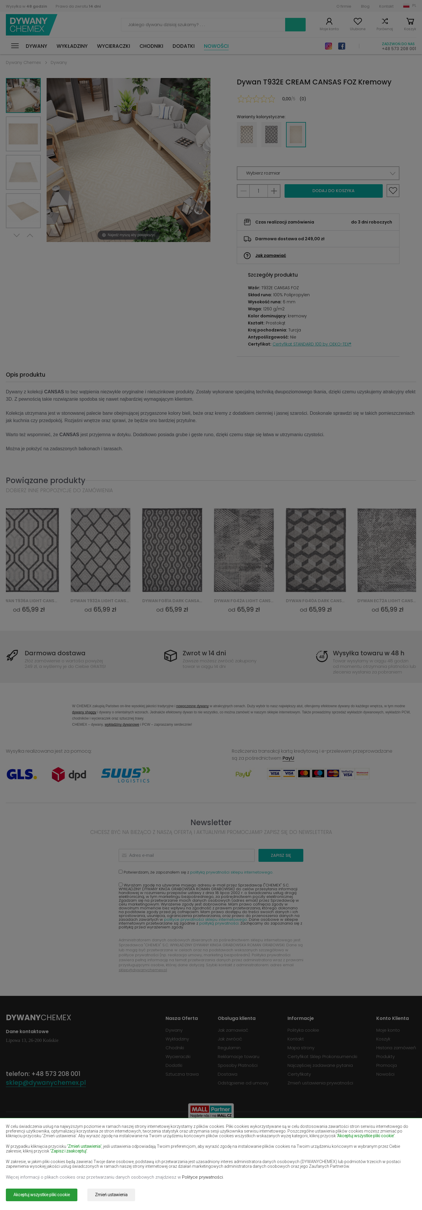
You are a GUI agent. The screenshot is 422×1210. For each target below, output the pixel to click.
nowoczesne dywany (192, 706)
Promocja (386, 1065)
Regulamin (229, 1048)
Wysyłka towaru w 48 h (368, 653)
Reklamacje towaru (238, 1056)
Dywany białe (102, 1133)
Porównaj (385, 28)
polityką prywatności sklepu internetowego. (231, 872)
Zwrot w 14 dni (204, 653)
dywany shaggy (84, 712)
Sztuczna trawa (182, 1074)
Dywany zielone (22, 1167)
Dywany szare (267, 1158)
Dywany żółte (266, 1150)
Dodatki (184, 46)
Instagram (328, 46)
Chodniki (151, 46)
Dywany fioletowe (189, 1141)
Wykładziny (72, 46)
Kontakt (386, 6)
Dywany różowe (187, 1158)
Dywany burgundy (271, 1133)
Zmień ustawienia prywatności (320, 1083)
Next (17, 235)
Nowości (216, 46)
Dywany (36, 46)
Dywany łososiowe (26, 1150)
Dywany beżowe (23, 1133)
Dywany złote (102, 1167)
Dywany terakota (352, 1158)
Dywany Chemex (31, 24)
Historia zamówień (396, 1048)
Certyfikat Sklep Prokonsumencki (322, 1056)
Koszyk (410, 28)
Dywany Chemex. (59, 1191)
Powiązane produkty (45, 480)
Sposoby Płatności (238, 1065)
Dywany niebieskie (25, 1158)
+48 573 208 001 (399, 49)
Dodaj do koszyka (333, 191)
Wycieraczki (113, 46)
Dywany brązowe (188, 1133)
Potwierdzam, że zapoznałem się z (196, 872)
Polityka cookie (303, 1030)
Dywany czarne (22, 1141)
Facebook (341, 46)
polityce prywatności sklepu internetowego (205, 919)
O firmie (343, 6)
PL (414, 5)
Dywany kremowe (107, 1150)
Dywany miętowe (352, 1150)
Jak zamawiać (270, 255)
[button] (318, 173)
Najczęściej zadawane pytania (320, 1065)
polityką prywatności (219, 923)
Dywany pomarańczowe (114, 1158)
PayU (288, 758)
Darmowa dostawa (55, 653)
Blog (365, 6)
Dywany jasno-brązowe (359, 1141)
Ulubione (357, 28)
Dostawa (227, 1074)
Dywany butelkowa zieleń (361, 1133)
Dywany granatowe (273, 1141)
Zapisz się (281, 855)
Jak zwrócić (230, 1039)
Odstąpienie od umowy (243, 1083)
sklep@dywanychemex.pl (143, 970)
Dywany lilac (183, 1150)
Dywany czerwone (107, 1141)
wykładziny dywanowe (122, 724)
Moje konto (329, 28)
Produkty (385, 1056)
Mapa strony (300, 1048)
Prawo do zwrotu (78, 6)
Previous (30, 235)
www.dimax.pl (400, 1191)
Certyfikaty (299, 1074)
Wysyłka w (26, 6)
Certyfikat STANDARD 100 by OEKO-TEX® (312, 344)
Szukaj (295, 24)
